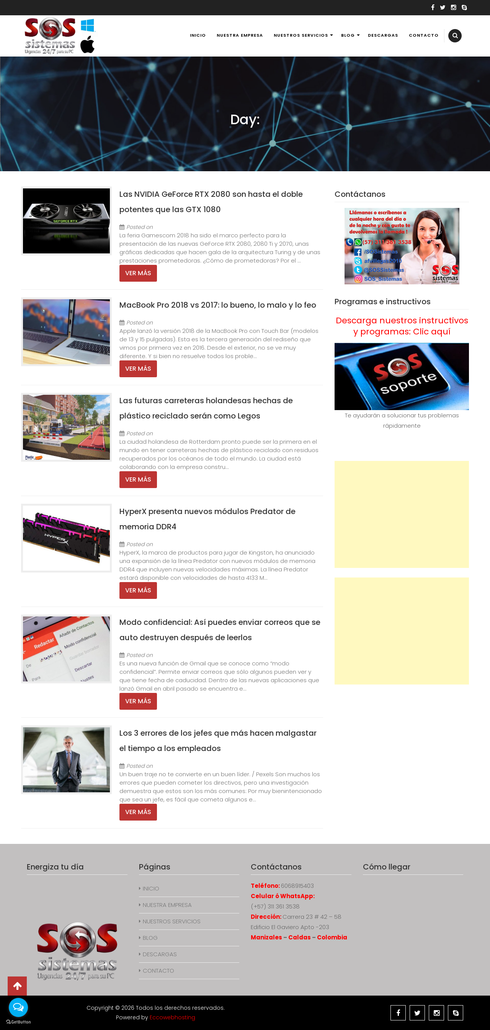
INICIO (198, 35)
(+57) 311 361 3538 (275, 906)
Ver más (138, 273)
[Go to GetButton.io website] (18, 1022)
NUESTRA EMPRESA (240, 35)
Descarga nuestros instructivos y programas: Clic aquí (402, 326)
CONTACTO (424, 35)
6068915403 (297, 886)
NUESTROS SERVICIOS (301, 35)
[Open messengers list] (18, 1007)
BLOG (348, 35)
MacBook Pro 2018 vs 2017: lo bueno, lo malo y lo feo (217, 305)
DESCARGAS (383, 35)
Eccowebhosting (172, 1017)
